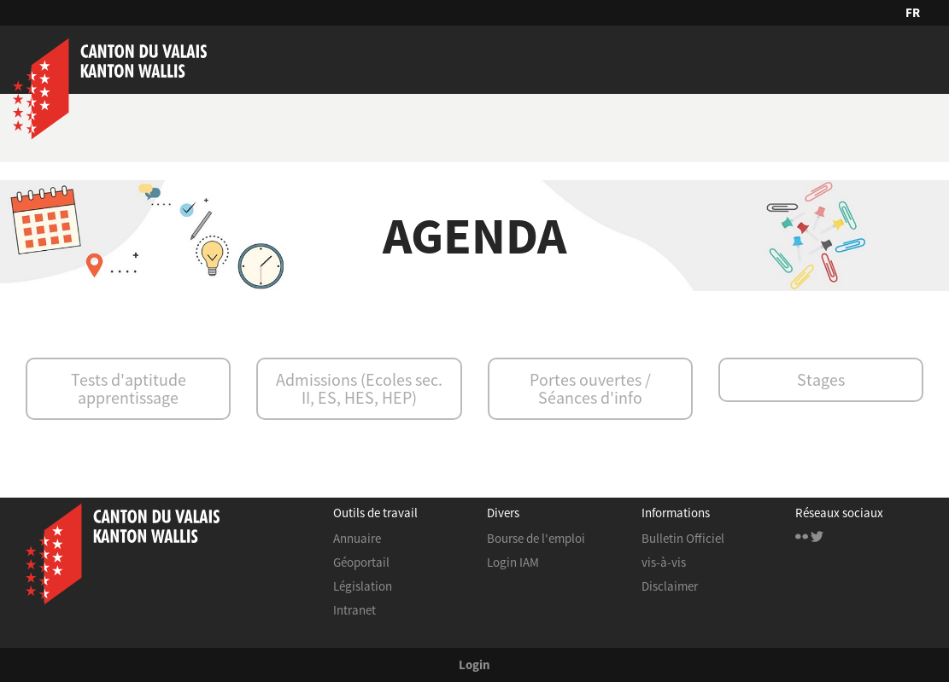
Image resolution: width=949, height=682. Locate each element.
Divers (503, 513)
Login (474, 664)
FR (912, 12)
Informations (675, 513)
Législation (362, 586)
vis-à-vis (663, 562)
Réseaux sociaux (839, 513)
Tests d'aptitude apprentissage (128, 388)
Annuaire (357, 538)
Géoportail (361, 562)
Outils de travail (375, 513)
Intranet (354, 610)
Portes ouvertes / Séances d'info (590, 388)
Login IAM (513, 562)
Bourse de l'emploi (536, 538)
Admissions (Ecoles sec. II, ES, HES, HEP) (359, 388)
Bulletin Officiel (682, 538)
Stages (821, 379)
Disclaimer (669, 586)
